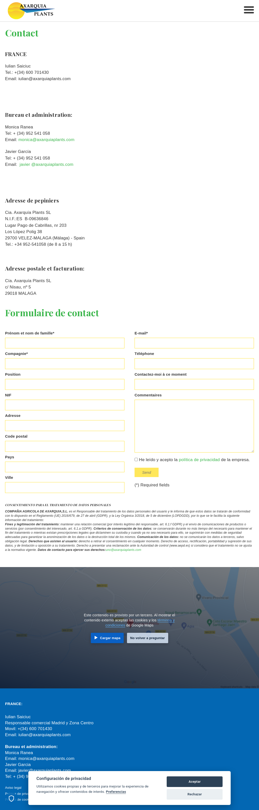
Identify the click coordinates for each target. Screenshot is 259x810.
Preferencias (116, 792)
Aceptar (195, 781)
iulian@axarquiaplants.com (44, 734)
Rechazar (194, 794)
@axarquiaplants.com (52, 164)
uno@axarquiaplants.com (123, 550)
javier (25, 164)
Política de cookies (19, 799)
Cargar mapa (110, 638)
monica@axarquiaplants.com (46, 139)
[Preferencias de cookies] (11, 798)
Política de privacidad (21, 794)
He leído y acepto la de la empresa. (192, 459)
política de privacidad (199, 459)
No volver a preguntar (147, 638)
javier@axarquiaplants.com (44, 770)
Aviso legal (13, 788)
